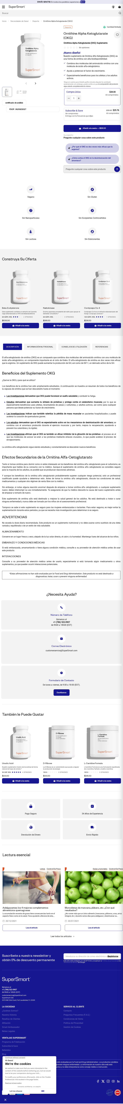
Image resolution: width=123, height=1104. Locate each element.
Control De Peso (54, 869)
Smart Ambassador (11, 1027)
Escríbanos (61, 692)
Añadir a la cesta (20, 325)
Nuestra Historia (9, 1015)
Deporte (35, 21)
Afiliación (6, 1023)
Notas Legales (8, 1031)
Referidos (6, 1050)
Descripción (12, 347)
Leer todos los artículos (63, 936)
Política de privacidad (109, 961)
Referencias (101, 347)
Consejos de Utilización (74, 347)
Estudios (10, 402)
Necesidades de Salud (19, 21)
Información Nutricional (40, 347)
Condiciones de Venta (73, 1019)
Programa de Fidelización (13, 1042)
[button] (35, 83)
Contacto (68, 1011)
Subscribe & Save (10, 1046)
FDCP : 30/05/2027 (17, 109)
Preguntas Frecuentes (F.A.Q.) (77, 1015)
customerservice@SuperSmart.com (14, 995)
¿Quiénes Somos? (10, 1011)
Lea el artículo (32, 927)
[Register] (113, 956)
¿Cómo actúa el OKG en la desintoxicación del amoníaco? (89, 159)
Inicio (4, 21)
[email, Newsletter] (92, 956)
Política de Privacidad (73, 1023)
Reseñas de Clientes (11, 1019)
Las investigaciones (15, 396)
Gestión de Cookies (72, 1027)
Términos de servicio (71, 962)
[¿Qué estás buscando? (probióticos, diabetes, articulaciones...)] (61, 13)
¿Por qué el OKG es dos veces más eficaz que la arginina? (90, 148)
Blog (4, 1054)
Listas (42, 869)
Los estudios (12, 422)
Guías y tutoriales (100, 869)
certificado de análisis (14, 102)
